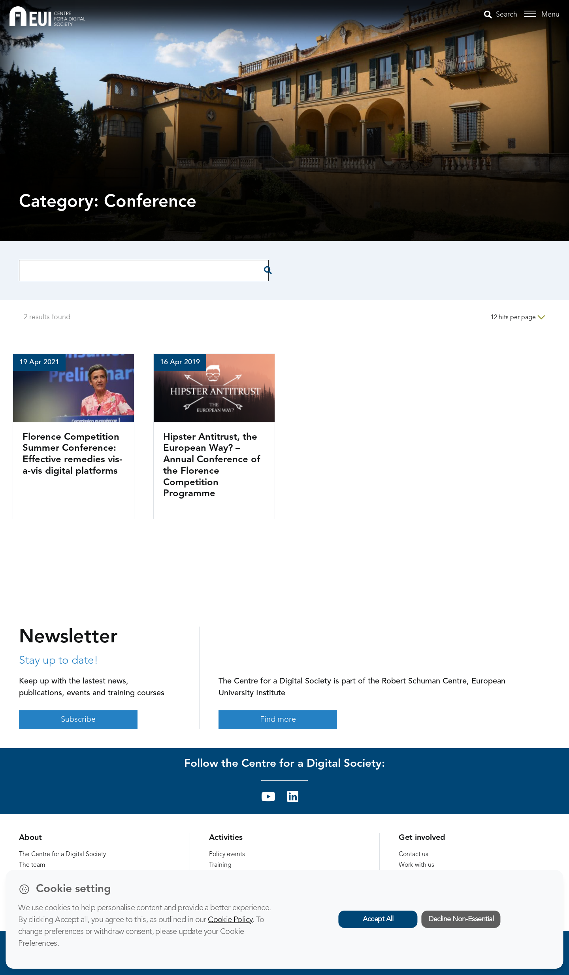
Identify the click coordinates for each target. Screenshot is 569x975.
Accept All (378, 919)
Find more (278, 720)
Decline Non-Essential (461, 919)
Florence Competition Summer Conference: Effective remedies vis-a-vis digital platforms (72, 454)
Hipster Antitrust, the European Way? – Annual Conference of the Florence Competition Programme (211, 466)
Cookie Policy (230, 920)
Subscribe (78, 720)
